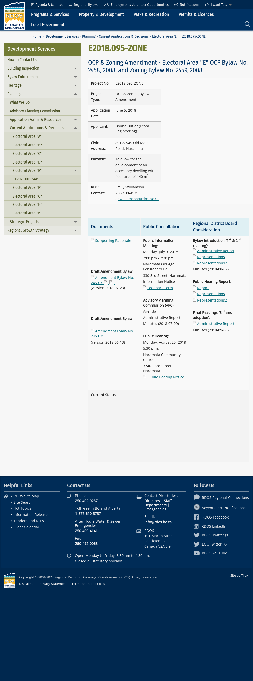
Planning (89, 36)
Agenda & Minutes (47, 5)
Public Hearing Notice (165, 377)
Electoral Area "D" (27, 162)
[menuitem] (47, 4)
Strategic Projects (24, 221)
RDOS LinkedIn (210, 526)
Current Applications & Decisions (124, 36)
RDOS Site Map (26, 496)
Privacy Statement (53, 583)
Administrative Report (215, 250)
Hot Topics (22, 508)
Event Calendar (26, 527)
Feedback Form (160, 287)
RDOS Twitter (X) (211, 535)
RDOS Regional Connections (221, 497)
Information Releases (31, 514)
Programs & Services (50, 14)
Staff (167, 500)
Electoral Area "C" (27, 153)
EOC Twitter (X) (210, 544)
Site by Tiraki (239, 575)
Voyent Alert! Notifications (220, 507)
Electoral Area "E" (165, 36)
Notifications (186, 5)
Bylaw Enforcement (23, 76)
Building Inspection (23, 68)
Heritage (14, 85)
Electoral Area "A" (27, 136)
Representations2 (212, 263)
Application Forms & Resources (35, 119)
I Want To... (216, 5)
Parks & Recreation (151, 14)
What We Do (20, 102)
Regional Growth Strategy (28, 230)
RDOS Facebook (211, 517)
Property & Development (101, 14)
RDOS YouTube (210, 553)
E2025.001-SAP (26, 179)
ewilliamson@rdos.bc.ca (138, 198)
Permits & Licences (196, 14)
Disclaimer (27, 583)
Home (36, 36)
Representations (211, 256)
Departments (155, 505)
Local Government (47, 25)
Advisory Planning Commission (35, 110)
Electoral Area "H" (27, 204)
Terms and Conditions (88, 583)
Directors (152, 500)
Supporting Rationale (113, 240)
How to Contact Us (22, 59)
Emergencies (155, 509)
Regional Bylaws (83, 5)
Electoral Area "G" (27, 196)
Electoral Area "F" (26, 187)
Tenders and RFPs (29, 520)
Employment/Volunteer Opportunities (136, 5)
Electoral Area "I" (26, 213)
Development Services (62, 36)
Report (203, 287)
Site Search (23, 502)
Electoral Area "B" (27, 145)
